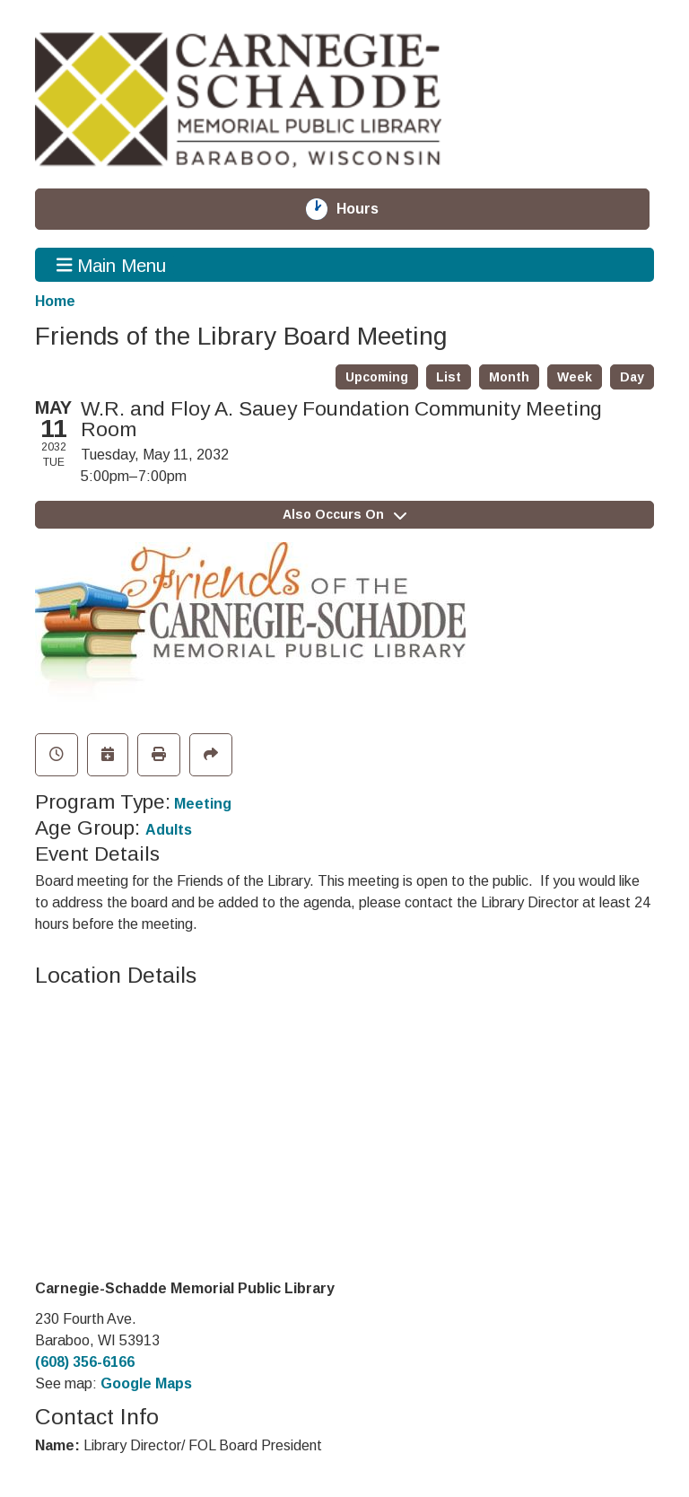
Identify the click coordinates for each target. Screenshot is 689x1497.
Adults (168, 829)
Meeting (202, 803)
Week (574, 377)
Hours (368, 209)
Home (55, 301)
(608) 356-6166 (85, 1362)
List (448, 377)
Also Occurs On (344, 514)
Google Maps (146, 1383)
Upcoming (376, 377)
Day (632, 377)
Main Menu (112, 265)
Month (509, 377)
